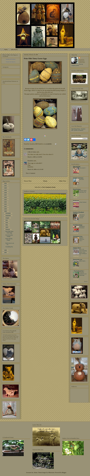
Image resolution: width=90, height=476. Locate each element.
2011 (5, 206)
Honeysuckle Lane (77, 259)
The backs (81, 179)
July (7, 220)
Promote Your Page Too (10, 61)
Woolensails (76, 200)
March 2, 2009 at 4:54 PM (35, 157)
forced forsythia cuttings (9, 235)
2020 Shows (14, 49)
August (7, 218)
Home (6, 49)
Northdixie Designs (77, 225)
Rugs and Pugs (76, 166)
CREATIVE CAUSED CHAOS (82, 216)
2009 (5, 211)
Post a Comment (30, 173)
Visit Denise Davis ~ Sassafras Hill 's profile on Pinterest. (78, 129)
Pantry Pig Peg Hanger (8, 239)
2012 (5, 204)
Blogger (64, 472)
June (7, 222)
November (8, 213)
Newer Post (28, 181)
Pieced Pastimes (77, 189)
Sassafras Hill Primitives (10, 59)
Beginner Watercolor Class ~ (81, 239)
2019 (5, 190)
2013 (5, 202)
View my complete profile (77, 65)
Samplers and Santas (78, 178)
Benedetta (30, 160)
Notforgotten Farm (77, 236)
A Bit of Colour (32, 152)
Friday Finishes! (82, 202)
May (7, 225)
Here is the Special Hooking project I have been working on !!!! (83, 252)
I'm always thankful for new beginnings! (83, 274)
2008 (5, 250)
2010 (5, 209)
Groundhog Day (9, 246)
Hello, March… (82, 261)
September (8, 215)
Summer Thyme (77, 247)
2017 (5, 195)
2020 (5, 188)
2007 (5, 252)
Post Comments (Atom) (48, 187)
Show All (85, 281)
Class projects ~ (82, 167)
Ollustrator (51, 472)
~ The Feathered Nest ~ (78, 271)
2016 (5, 197)
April (7, 227)
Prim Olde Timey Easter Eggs (35, 58)
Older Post (62, 181)
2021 (5, 185)
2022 (5, 183)
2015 (5, 199)
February (8, 229)
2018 (5, 192)
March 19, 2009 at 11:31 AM (35, 169)
